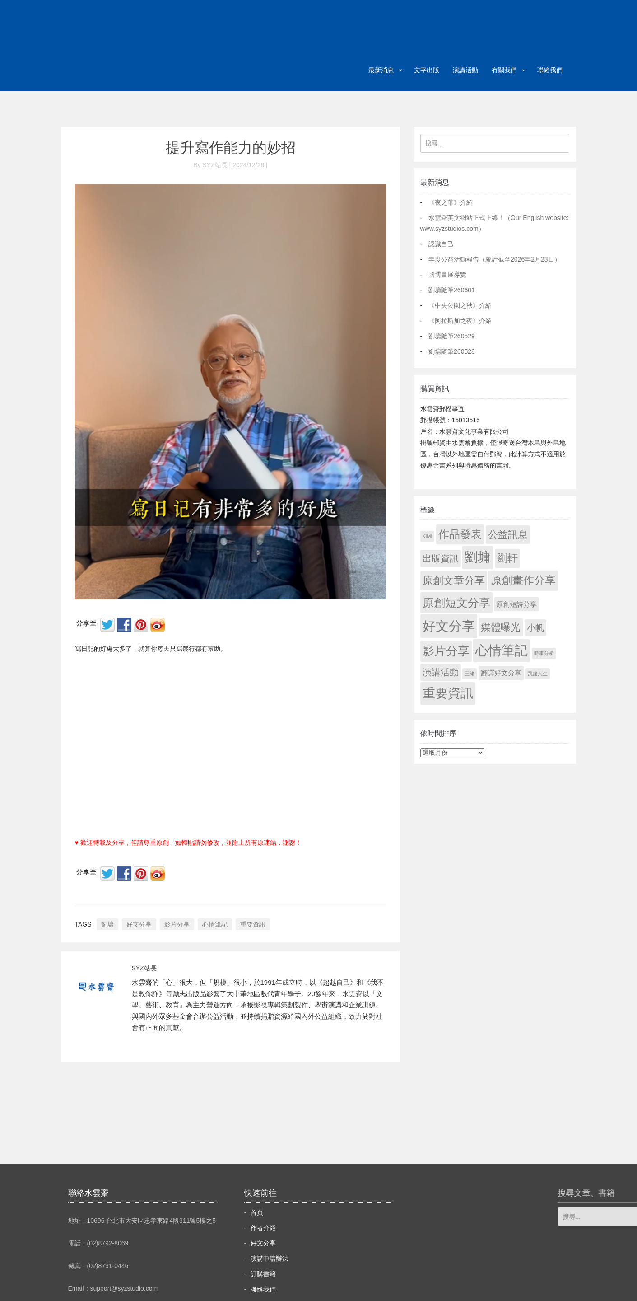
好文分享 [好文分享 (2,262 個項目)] (449, 625)
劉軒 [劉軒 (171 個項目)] (507, 558)
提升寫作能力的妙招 (231, 148)
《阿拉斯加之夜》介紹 (460, 320)
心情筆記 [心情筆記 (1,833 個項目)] (501, 650)
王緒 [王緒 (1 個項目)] (469, 673)
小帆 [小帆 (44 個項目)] (535, 627)
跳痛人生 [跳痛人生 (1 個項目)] (538, 673)
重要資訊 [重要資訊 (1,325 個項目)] (448, 693)
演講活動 (465, 70)
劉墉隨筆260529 (451, 336)
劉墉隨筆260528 (451, 351)
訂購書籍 (263, 1274)
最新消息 (381, 70)
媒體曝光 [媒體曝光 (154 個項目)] (501, 627)
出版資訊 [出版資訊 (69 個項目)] (441, 558)
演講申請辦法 (269, 1258)
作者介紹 (263, 1227)
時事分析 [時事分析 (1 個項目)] (544, 653)
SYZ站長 (144, 968)
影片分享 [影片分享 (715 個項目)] (446, 651)
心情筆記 (215, 924)
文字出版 (426, 70)
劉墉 (107, 924)
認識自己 (441, 244)
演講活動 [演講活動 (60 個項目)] (441, 672)
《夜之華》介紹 (450, 202)
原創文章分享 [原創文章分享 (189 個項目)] (454, 580)
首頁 (257, 1212)
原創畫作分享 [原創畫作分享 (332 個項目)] (523, 580)
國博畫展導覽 (447, 274)
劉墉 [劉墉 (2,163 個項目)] (478, 557)
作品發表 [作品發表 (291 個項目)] (460, 534)
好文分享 (139, 924)
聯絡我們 (550, 70)
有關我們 (504, 70)
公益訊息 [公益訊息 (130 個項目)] (508, 534)
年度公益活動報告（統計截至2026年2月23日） (494, 259)
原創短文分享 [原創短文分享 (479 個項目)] (456, 602)
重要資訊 (252, 924)
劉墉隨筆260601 (451, 290)
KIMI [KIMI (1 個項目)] (427, 536)
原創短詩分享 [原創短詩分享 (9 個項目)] (516, 604)
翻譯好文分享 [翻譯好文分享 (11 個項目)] (501, 673)
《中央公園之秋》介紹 (460, 305)
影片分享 (177, 924)
